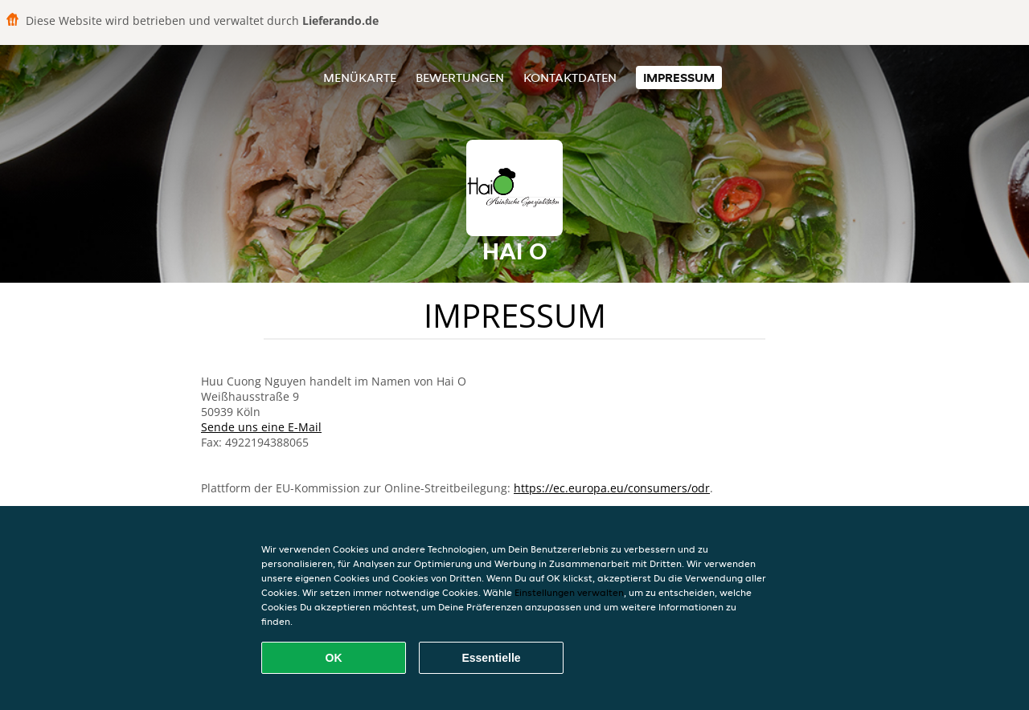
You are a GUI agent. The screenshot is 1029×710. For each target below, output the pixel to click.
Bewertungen (460, 77)
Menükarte (359, 77)
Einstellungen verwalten (569, 592)
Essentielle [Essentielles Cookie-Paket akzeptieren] (490, 657)
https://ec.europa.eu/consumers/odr (612, 488)
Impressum (679, 77)
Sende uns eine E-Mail (261, 427)
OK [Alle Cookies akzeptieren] (334, 657)
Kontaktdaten (570, 77)
